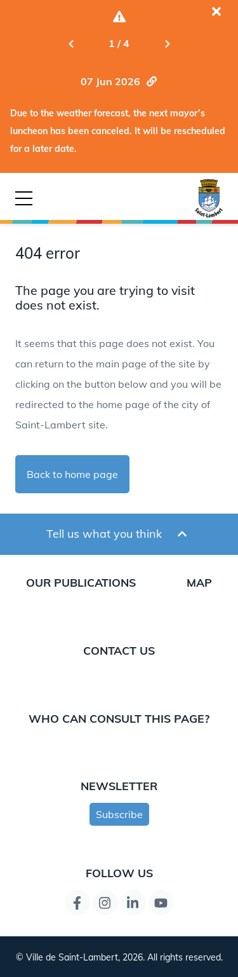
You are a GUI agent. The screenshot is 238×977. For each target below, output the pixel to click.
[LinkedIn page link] (133, 902)
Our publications (81, 582)
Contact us (119, 650)
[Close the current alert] (216, 11)
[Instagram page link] (105, 902)
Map (199, 582)
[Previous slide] (71, 43)
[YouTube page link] (161, 902)
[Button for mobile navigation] (23, 198)
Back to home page (72, 474)
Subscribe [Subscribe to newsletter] (119, 814)
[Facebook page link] (77, 902)
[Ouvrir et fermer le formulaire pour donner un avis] (182, 534)
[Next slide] (167, 43)
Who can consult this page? (119, 718)
